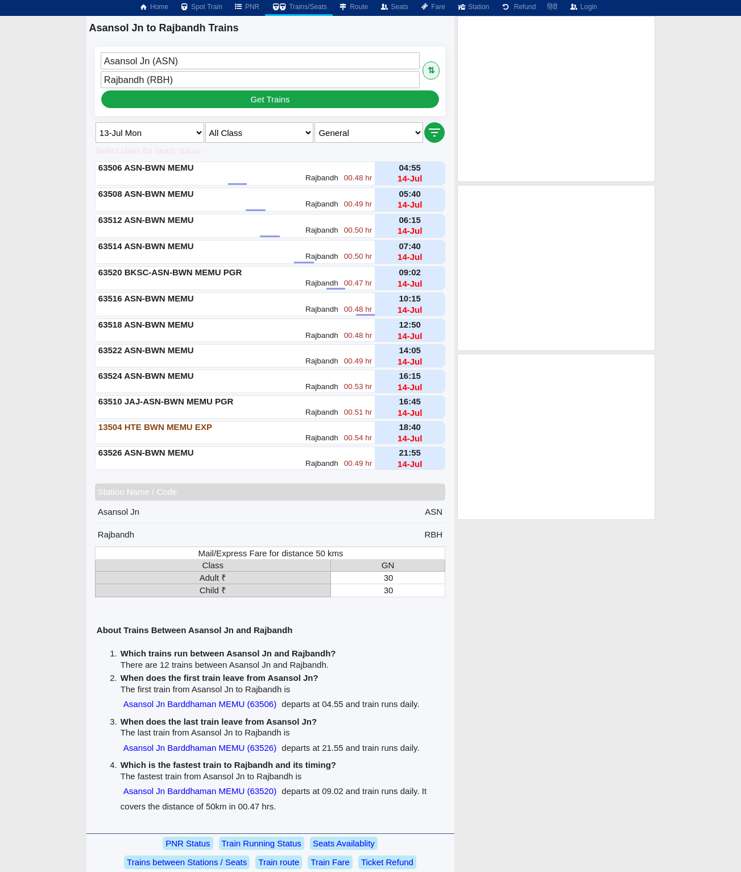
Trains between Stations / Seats (187, 862)
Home (153, 7)
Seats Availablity (344, 843)
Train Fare (330, 862)
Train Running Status (261, 843)
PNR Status (187, 843)
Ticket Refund (387, 862)
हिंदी (552, 7)
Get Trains (269, 99)
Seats (393, 7)
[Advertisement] (556, 99)
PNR (246, 7)
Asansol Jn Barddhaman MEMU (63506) (199, 704)
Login (583, 7)
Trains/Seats (299, 7)
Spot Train (201, 7)
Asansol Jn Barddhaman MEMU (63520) (199, 791)
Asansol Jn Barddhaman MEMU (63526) (199, 748)
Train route (278, 862)
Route (353, 7)
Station (473, 7)
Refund (518, 7)
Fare (432, 7)
